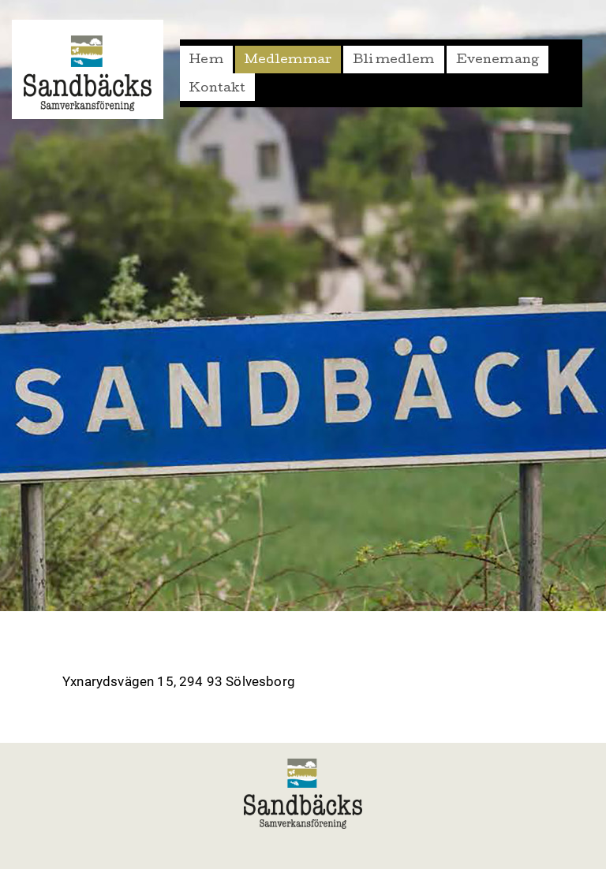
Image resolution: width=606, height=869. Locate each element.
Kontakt (217, 89)
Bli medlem (394, 60)
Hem (206, 60)
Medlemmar (288, 60)
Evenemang (498, 60)
